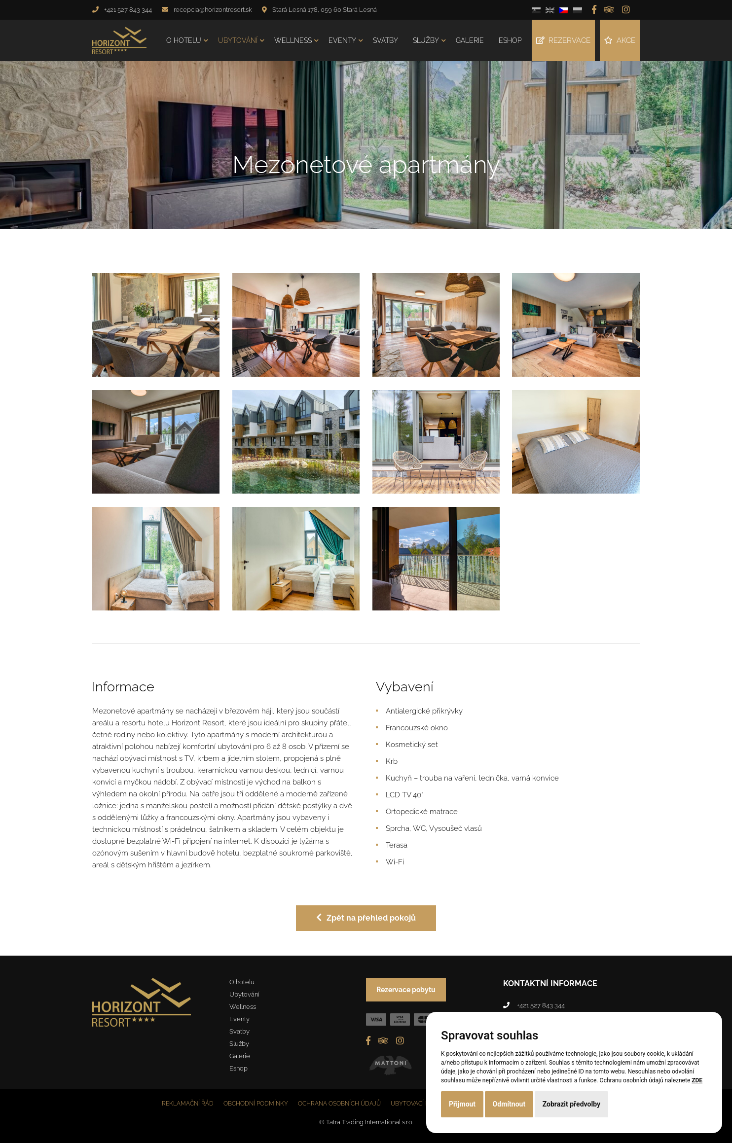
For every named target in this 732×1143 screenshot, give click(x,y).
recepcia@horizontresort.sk (213, 9)
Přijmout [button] (462, 1104)
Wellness (293, 40)
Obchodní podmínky (255, 1103)
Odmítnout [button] (509, 1104)
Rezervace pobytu (406, 990)
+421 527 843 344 (128, 9)
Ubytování (237, 40)
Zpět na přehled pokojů (366, 918)
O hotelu (183, 40)
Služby (426, 40)
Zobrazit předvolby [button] (571, 1104)
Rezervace (563, 40)
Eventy (342, 40)
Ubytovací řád (414, 1103)
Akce (619, 40)
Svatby (385, 40)
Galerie (470, 40)
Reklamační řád (188, 1103)
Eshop (510, 40)
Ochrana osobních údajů (339, 1103)
